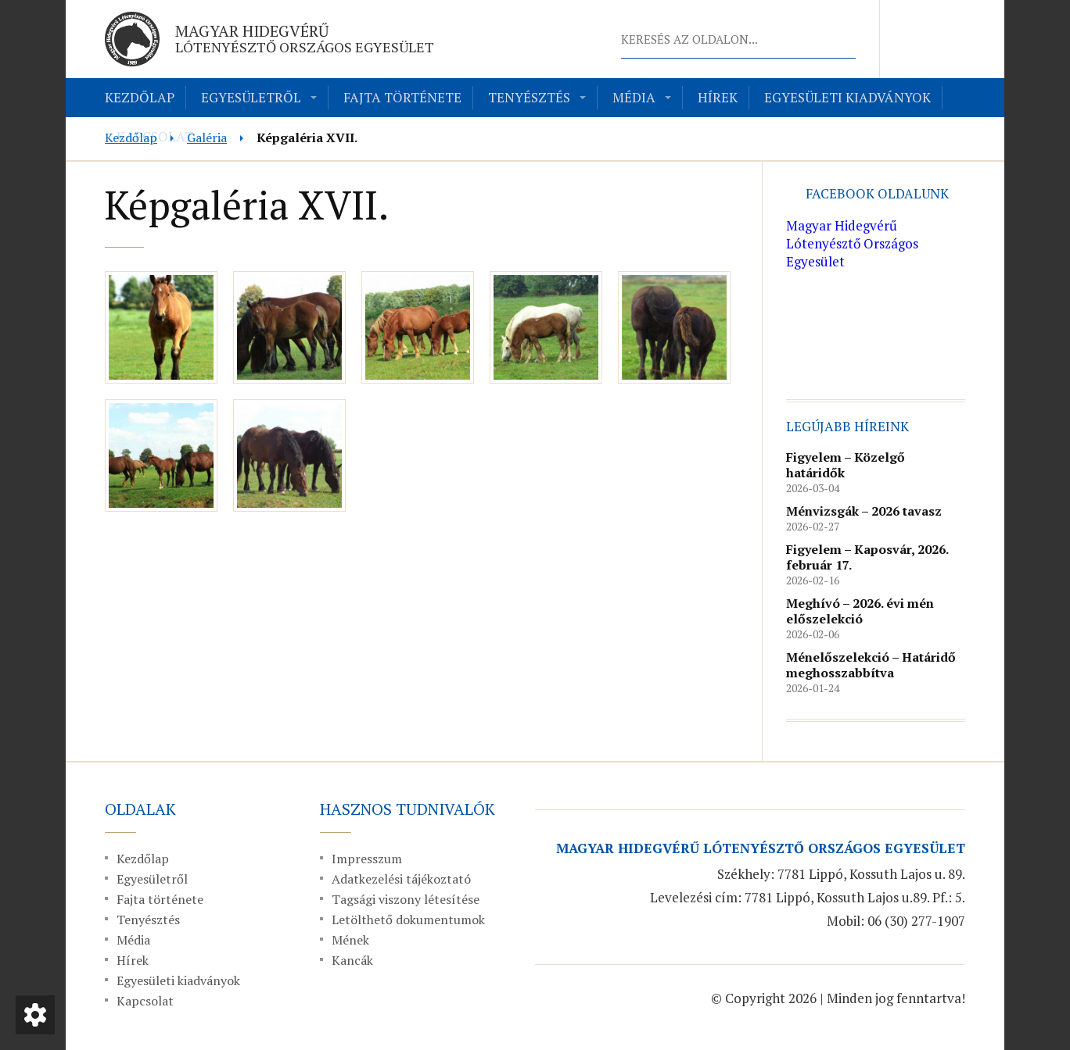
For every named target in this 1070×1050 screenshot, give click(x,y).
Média (633, 97)
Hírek (718, 97)
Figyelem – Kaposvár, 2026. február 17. (867, 557)
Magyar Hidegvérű (304, 38)
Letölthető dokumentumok (408, 919)
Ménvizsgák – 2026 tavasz (864, 511)
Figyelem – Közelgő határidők (845, 464)
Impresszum (367, 858)
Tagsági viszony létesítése (405, 899)
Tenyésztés (529, 97)
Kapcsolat (145, 1000)
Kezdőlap (139, 97)
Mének (350, 939)
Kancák (352, 960)
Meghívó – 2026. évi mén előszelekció (860, 611)
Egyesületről (251, 97)
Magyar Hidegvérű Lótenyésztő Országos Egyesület (852, 243)
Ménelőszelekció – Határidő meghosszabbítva (871, 664)
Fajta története (402, 97)
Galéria (207, 137)
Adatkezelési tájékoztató (401, 879)
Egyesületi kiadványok (847, 97)
